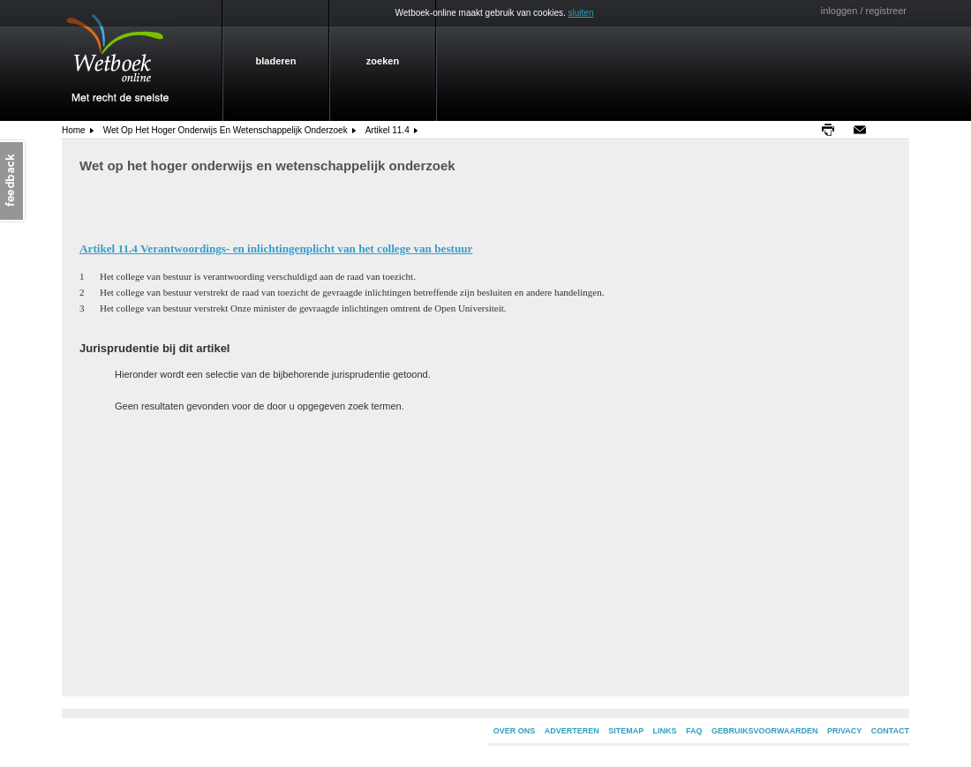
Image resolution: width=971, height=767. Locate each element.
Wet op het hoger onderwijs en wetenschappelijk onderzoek (225, 130)
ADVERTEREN (572, 730)
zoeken (382, 61)
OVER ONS (514, 730)
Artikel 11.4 (387, 130)
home (74, 130)
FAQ (694, 730)
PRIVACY (844, 730)
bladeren (276, 61)
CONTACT (890, 730)
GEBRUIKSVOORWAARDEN (764, 730)
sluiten (581, 13)
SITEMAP (626, 730)
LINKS (665, 730)
